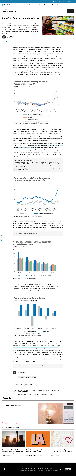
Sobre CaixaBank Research (27, 468)
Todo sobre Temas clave (9, 423)
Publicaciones (46, 4)
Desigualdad (21, 377)
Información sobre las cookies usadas (26, 470)
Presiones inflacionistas (9, 11)
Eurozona (28, 377)
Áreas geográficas (37, 4)
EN (63, 1)
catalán (12, 33)
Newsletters (69, 1)
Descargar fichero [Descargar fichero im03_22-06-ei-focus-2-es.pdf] (11, 41)
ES (59, 1)
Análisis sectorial (28, 4)
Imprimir (3, 41)
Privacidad (42, 470)
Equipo (42, 468)
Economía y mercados (18, 4)
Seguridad (36, 470)
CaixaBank (52, 468)
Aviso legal (48, 470)
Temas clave (4, 9)
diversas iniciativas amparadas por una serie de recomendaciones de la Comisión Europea (35, 347)
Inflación (4, 16)
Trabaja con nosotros (37, 468)
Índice (69, 11)
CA (61, 1)
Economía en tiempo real (57, 4)
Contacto (46, 468)
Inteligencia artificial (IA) (31, 448)
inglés (15, 33)
